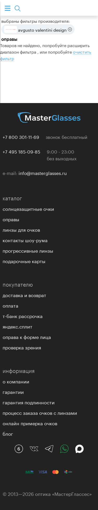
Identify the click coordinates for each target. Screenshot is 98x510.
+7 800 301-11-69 (21, 136)
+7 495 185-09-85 (21, 151)
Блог (8, 433)
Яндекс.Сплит (17, 326)
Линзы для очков (21, 229)
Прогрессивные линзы (28, 250)
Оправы (11, 218)
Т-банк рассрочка (23, 315)
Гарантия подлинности (29, 401)
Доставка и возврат (24, 294)
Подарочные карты (24, 260)
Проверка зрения (22, 346)
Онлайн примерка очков (30, 422)
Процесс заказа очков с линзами (40, 412)
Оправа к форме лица (27, 336)
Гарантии (13, 391)
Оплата (10, 305)
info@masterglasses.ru (43, 172)
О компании (16, 380)
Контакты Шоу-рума (25, 239)
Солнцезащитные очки (28, 208)
